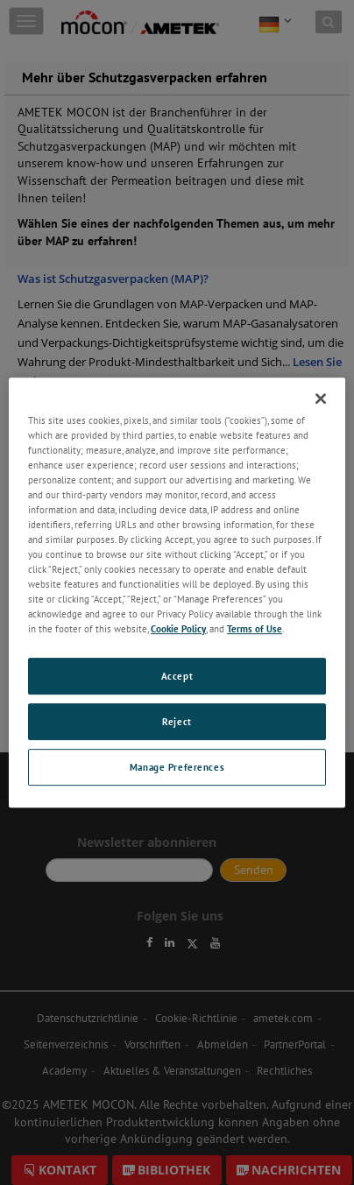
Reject (176, 722)
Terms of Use (254, 629)
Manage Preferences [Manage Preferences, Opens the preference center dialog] (177, 766)
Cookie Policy (178, 629)
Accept (177, 676)
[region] (177, 592)
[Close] (320, 398)
